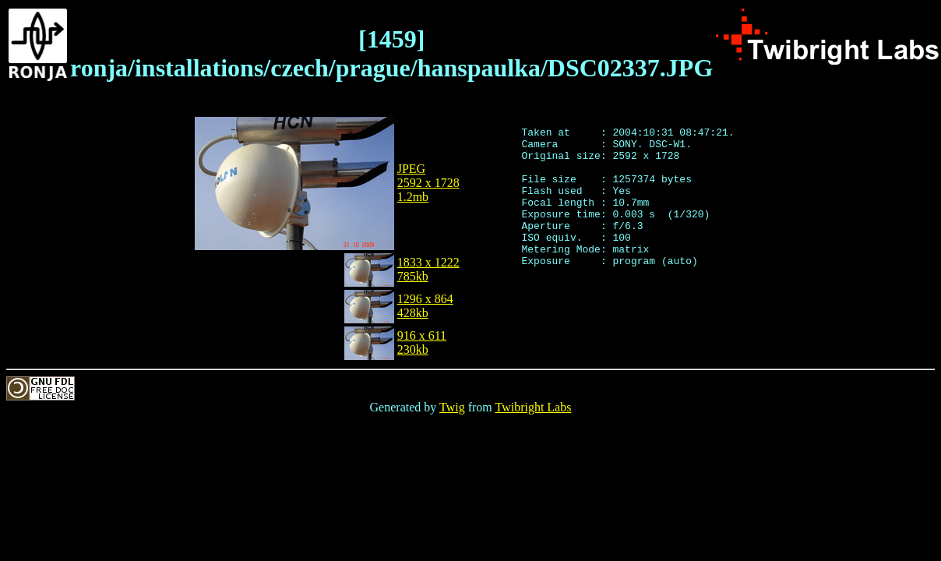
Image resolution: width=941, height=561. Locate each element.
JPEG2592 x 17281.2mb (428, 182)
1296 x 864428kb (425, 305)
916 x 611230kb (421, 342)
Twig (452, 407)
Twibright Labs (533, 407)
